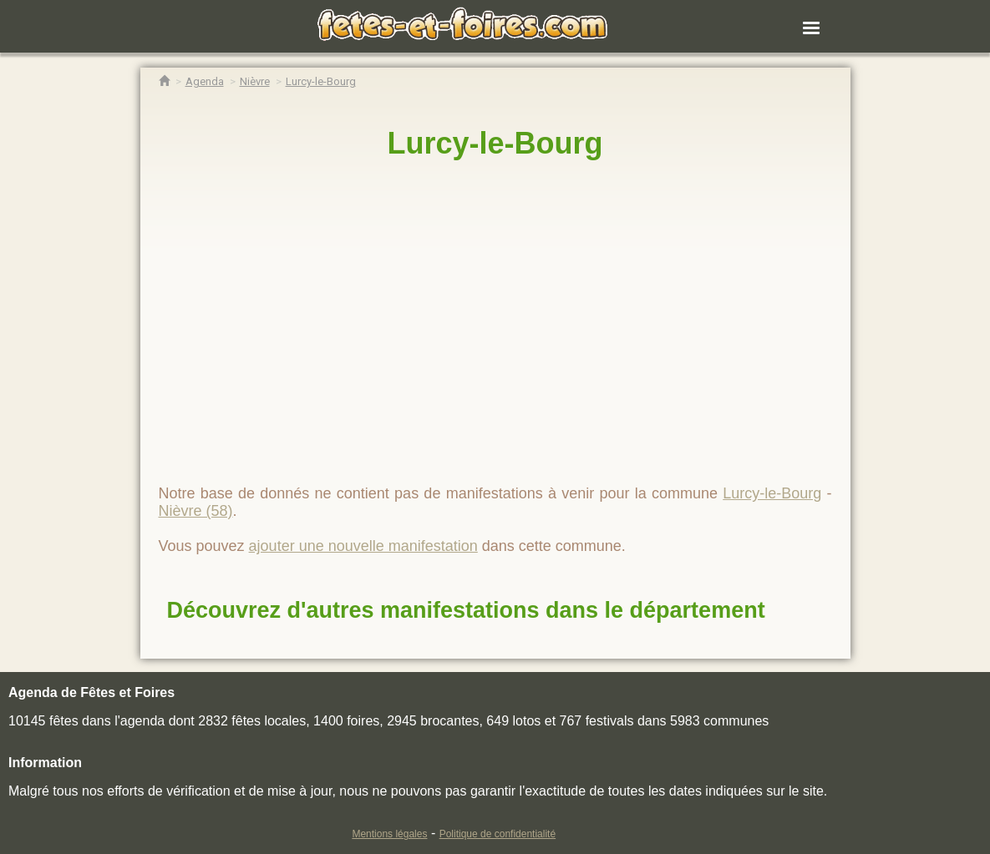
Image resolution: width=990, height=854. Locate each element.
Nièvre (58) (196, 511)
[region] (495, 314)
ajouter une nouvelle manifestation (363, 546)
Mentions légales (389, 834)
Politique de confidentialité (497, 834)
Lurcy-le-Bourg (494, 143)
